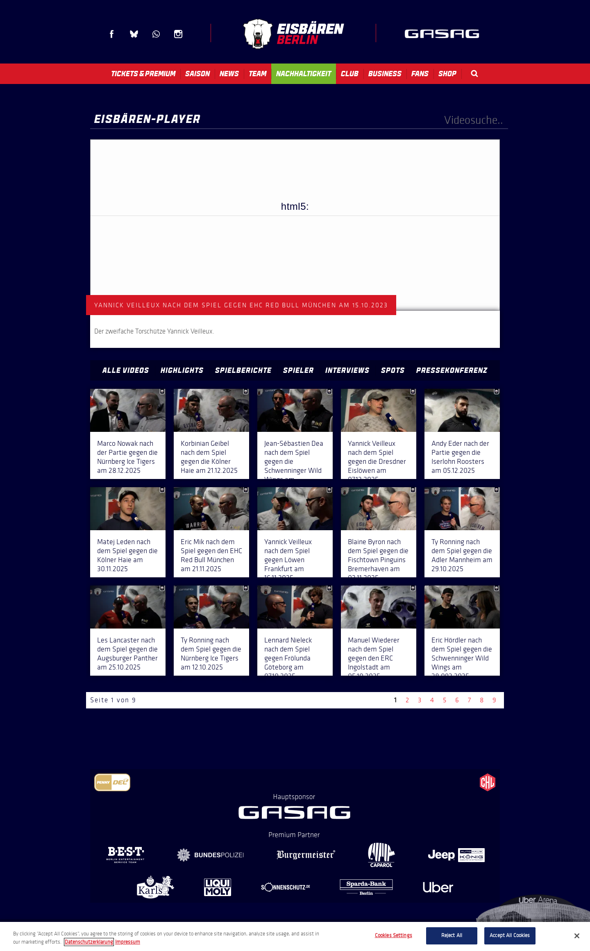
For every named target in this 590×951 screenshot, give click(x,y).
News (229, 74)
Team (257, 74)
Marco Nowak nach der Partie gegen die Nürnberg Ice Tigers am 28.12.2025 (127, 457)
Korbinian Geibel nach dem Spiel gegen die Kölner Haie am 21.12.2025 (209, 457)
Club (350, 74)
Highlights (182, 370)
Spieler (298, 370)
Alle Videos (125, 370)
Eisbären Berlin (293, 34)
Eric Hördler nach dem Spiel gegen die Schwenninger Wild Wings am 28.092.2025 (461, 658)
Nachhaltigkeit (303, 74)
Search (474, 73)
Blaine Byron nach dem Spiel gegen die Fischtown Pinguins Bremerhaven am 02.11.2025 (378, 559)
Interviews (347, 370)
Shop (447, 74)
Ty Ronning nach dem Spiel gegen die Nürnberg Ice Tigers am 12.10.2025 (211, 654)
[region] (295, 936)
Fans (420, 74)
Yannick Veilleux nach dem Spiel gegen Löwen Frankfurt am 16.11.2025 (288, 559)
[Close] (577, 936)
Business (385, 74)
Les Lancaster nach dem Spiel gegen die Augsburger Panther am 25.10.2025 (127, 654)
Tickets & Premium (143, 74)
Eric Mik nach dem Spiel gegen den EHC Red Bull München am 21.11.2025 (211, 555)
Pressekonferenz (452, 370)
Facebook (112, 34)
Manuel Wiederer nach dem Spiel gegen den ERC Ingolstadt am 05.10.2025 (373, 658)
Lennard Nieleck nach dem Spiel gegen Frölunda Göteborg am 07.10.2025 (288, 658)
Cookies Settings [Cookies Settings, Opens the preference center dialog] (393, 935)
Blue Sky (134, 34)
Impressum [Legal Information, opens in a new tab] (127, 942)
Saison (197, 74)
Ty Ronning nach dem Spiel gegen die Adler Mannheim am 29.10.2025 (461, 555)
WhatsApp (156, 34)
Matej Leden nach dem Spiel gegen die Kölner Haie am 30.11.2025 (127, 555)
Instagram (178, 34)
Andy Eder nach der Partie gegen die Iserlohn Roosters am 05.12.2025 (460, 457)
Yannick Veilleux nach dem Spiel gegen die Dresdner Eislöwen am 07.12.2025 (377, 461)
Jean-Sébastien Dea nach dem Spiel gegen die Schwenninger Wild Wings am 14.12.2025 (293, 466)
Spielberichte (243, 370)
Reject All (451, 935)
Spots (393, 370)
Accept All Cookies (510, 935)
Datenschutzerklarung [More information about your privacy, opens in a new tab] (89, 942)
